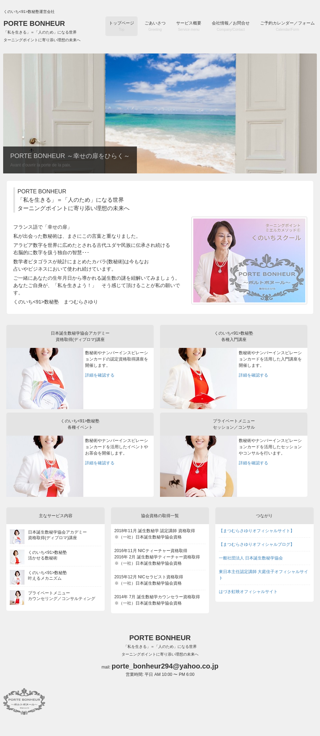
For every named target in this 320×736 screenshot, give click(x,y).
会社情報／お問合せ (231, 26)
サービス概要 (188, 26)
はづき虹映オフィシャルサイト (248, 591)
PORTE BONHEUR (42, 31)
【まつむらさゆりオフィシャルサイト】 (256, 530)
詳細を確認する (99, 375)
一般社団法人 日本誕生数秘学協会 (251, 558)
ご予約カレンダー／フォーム (287, 26)
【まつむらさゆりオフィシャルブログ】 (256, 544)
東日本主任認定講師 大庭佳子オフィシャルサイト (263, 574)
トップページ (121, 26)
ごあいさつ (155, 26)
